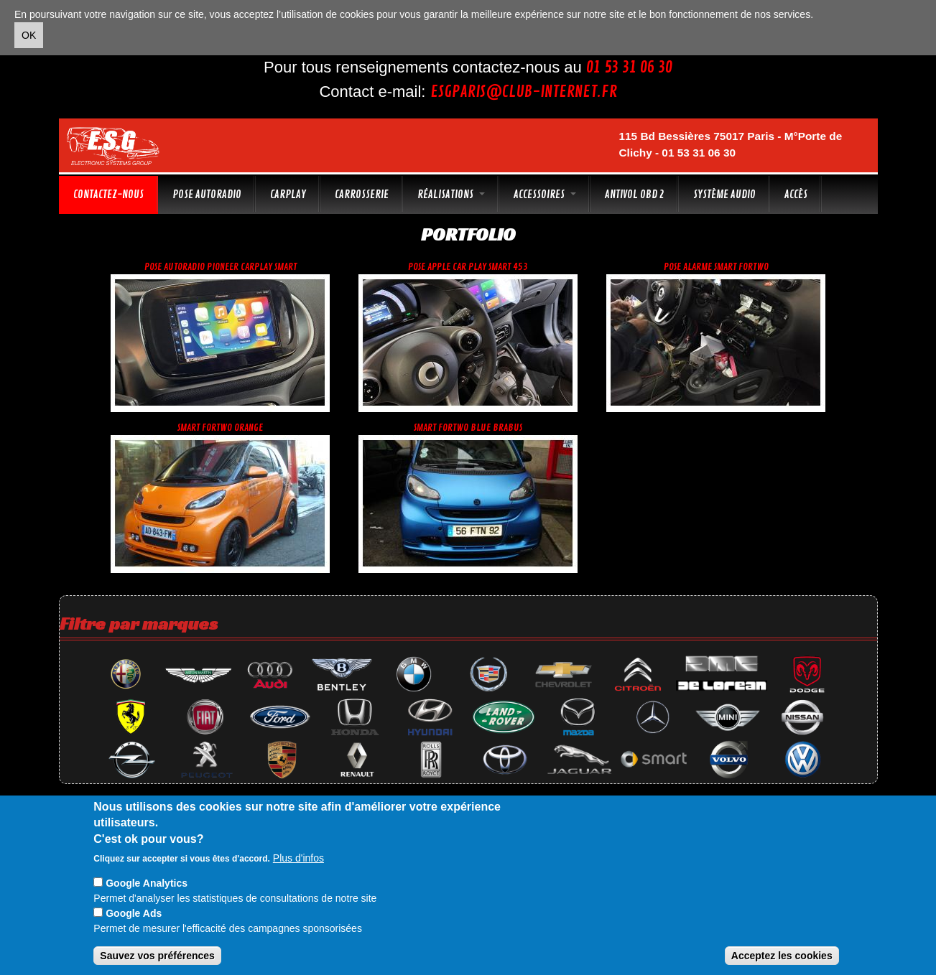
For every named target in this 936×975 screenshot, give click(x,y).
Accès (795, 194)
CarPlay (288, 194)
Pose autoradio (206, 194)
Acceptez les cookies (782, 955)
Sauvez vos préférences (157, 955)
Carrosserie (362, 194)
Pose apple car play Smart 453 (468, 267)
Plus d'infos (298, 858)
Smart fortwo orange (220, 427)
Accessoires (545, 194)
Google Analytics (146, 883)
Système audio (724, 194)
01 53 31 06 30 (629, 67)
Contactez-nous (108, 194)
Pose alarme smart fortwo (716, 267)
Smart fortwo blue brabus (468, 427)
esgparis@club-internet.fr (523, 92)
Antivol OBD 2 (634, 194)
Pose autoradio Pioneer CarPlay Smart (220, 267)
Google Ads (134, 913)
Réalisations (451, 194)
